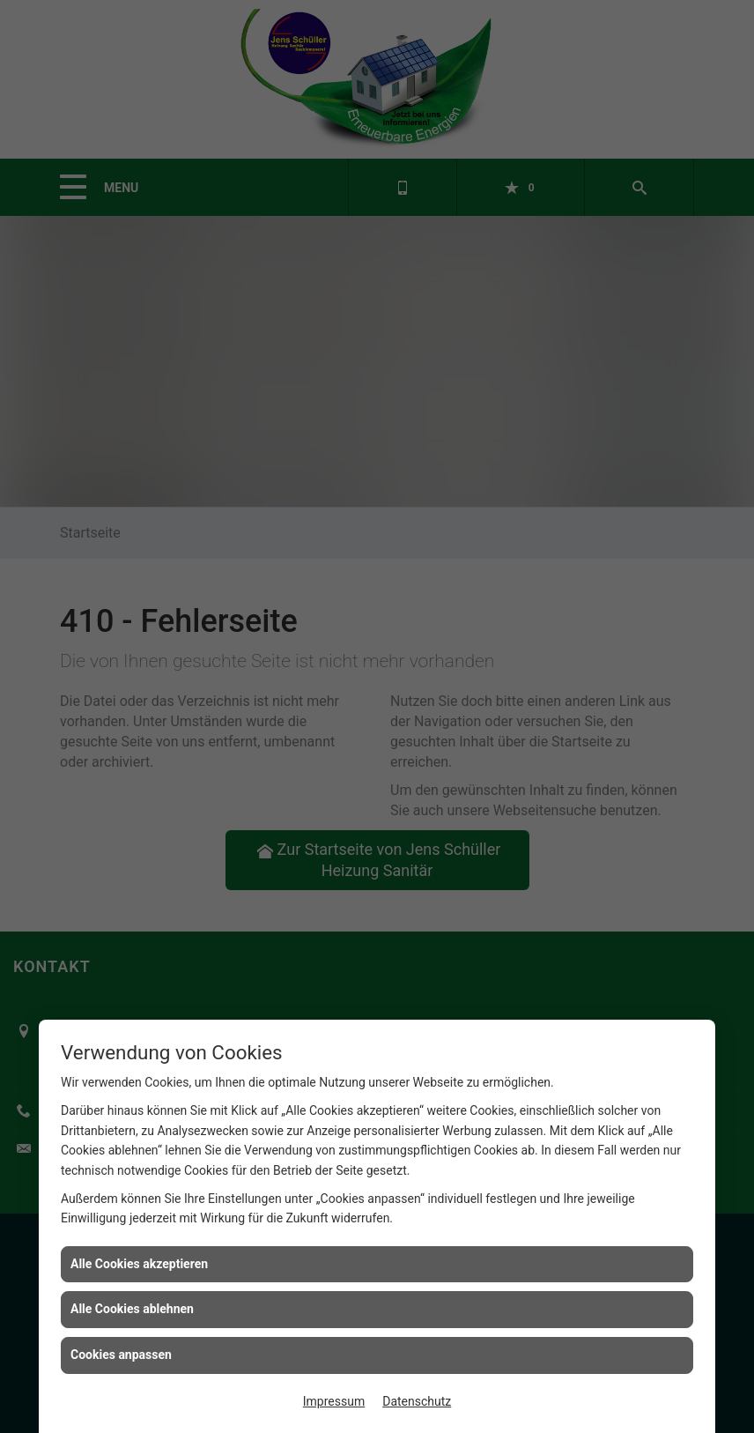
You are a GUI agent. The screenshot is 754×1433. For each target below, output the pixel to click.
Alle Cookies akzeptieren (139, 1264)
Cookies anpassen (121, 1355)
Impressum (334, 1401)
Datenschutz (416, 1401)
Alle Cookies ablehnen (132, 1309)
